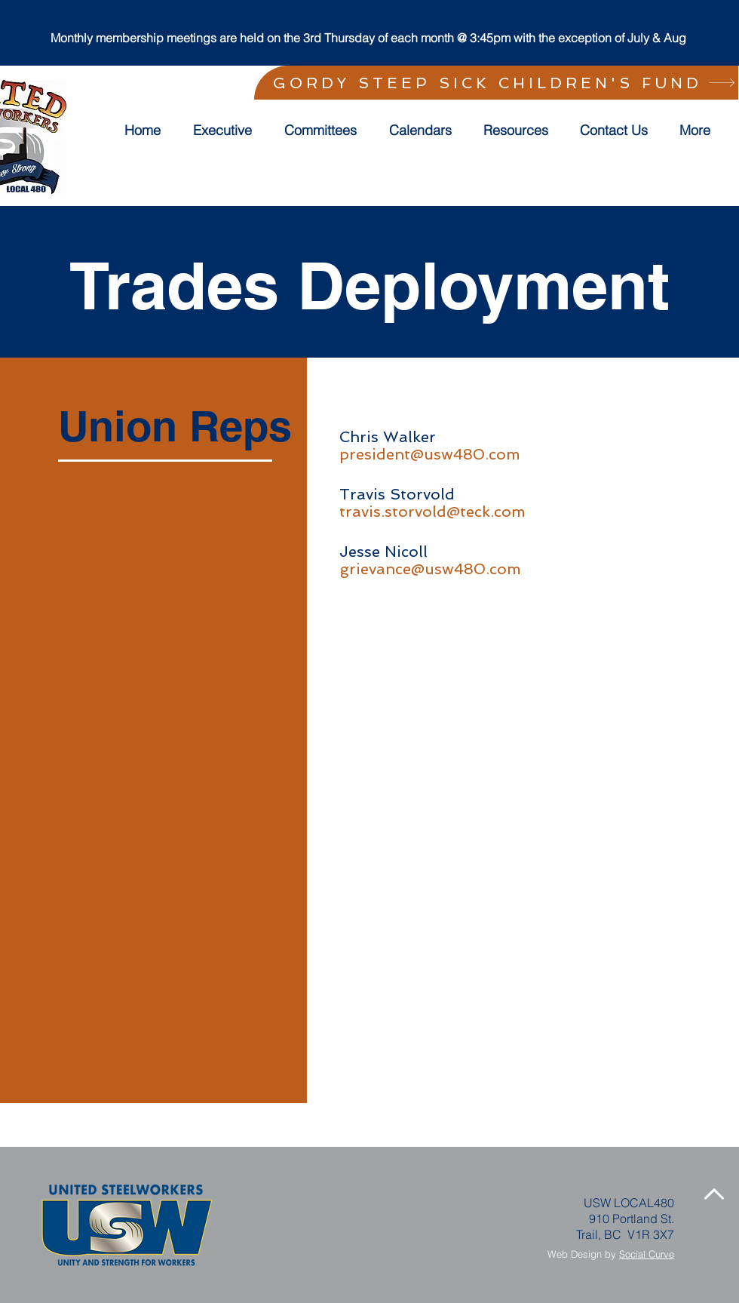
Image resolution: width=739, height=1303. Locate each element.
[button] (325, 130)
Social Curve (646, 1254)
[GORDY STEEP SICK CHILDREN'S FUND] (496, 83)
